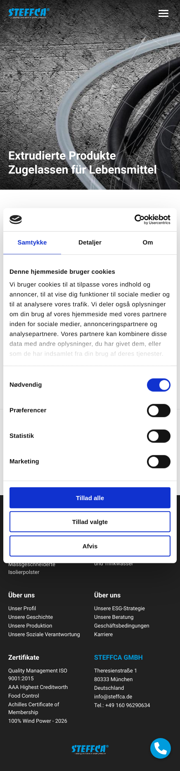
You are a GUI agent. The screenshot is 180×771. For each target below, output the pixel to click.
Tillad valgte (90, 521)
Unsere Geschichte (30, 617)
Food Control (23, 695)
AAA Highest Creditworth (38, 687)
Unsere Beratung (114, 617)
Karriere (103, 634)
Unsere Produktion (30, 625)
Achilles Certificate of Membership (33, 708)
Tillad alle (90, 497)
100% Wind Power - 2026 (37, 720)
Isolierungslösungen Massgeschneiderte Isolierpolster (32, 564)
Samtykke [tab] (32, 242)
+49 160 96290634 (127, 705)
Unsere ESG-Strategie (119, 608)
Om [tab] (147, 242)
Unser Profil (22, 608)
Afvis (90, 545)
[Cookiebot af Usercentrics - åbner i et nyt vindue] (134, 219)
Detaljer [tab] (90, 242)
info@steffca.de (113, 696)
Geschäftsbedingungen (121, 625)
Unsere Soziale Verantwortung (44, 634)
